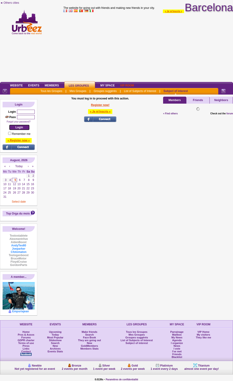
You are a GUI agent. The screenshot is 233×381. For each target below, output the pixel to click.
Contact (26, 351)
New (55, 345)
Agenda (177, 340)
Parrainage (177, 331)
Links (26, 348)
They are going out (89, 340)
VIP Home (203, 331)
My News (176, 337)
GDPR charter (26, 340)
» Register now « (18, 140)
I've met (177, 351)
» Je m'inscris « (173, 11)
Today (55, 334)
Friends (198, 100)
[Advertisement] (148, 46)
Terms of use (26, 343)
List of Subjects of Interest (140, 91)
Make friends (89, 331)
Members (52, 85)
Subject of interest (175, 91)
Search (55, 343)
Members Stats (89, 348)
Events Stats (55, 351)
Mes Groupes (78, 91)
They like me (203, 337)
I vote (177, 348)
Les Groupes (79, 85)
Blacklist (177, 357)
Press (26, 345)
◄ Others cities (9, 2)
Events (33, 85)
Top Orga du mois (18, 213)
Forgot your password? (19, 121)
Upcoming (55, 331)
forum (229, 113)
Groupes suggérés (105, 91)
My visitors (203, 334)
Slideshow (55, 340)
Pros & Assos (26, 334)
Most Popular (55, 337)
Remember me (21, 134)
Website (16, 85)
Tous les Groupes (51, 91)
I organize (177, 343)
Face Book (89, 337)
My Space (107, 85)
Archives (55, 348)
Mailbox (177, 334)
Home (26, 331)
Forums (26, 337)
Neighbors (221, 100)
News (177, 345)
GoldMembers (89, 345)
